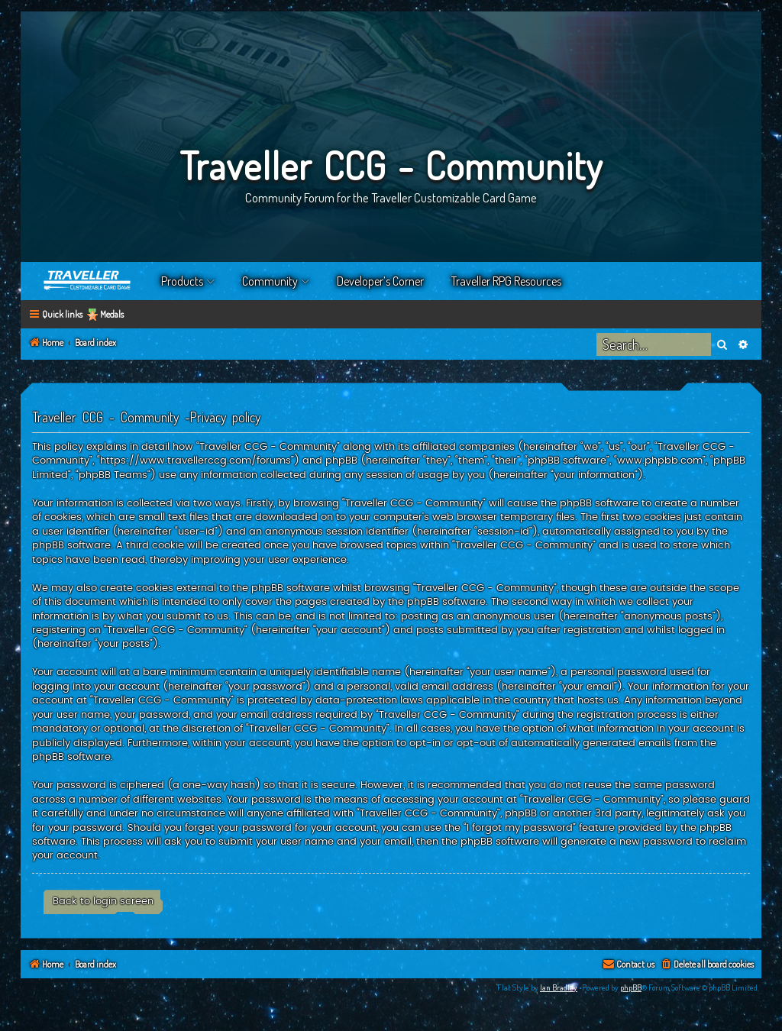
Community (270, 281)
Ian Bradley (558, 987)
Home (88, 281)
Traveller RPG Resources (506, 281)
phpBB (630, 987)
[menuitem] (707, 965)
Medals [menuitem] (112, 314)
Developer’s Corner (380, 281)
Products (182, 281)
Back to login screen (103, 901)
